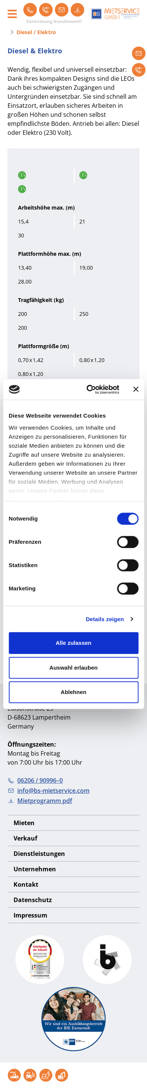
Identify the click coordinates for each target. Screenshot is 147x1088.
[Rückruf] (46, 10)
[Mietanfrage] (138, 53)
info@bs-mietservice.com (48, 790)
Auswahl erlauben (73, 667)
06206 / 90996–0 (35, 780)
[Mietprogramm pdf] (77, 10)
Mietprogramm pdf (40, 801)
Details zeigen (105, 619)
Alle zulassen (73, 643)
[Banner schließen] (135, 389)
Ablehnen (73, 692)
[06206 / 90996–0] (30, 10)
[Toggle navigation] (12, 14)
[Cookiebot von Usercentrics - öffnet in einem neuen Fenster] (89, 389)
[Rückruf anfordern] (138, 70)
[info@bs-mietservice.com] (61, 10)
